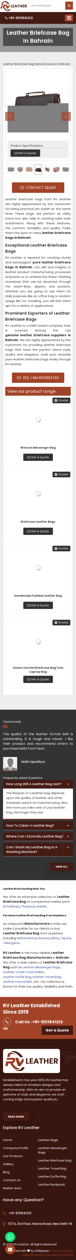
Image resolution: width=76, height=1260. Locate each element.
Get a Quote (57, 1030)
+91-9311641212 (19, 18)
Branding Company (60, 1255)
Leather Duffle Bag (17, 977)
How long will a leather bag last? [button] (33, 784)
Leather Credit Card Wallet (23, 972)
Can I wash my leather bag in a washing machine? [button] (31, 849)
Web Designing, (62, 1251)
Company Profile (15, 1148)
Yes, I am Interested (38, 377)
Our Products (13, 1156)
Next (66, 116)
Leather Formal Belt (17, 982)
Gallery (8, 1164)
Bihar (55, 938)
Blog (6, 1172)
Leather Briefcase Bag (54, 1160)
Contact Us (11, 1180)
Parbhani (12, 906)
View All (62, 867)
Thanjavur (28, 906)
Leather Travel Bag (46, 977)
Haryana (44, 938)
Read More (16, 1117)
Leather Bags (48, 1140)
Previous (9, 116)
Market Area (12, 1188)
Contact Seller (38, 187)
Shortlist (61, 400)
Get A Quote (38, 457)
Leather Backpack (51, 1184)
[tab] (38, 784)
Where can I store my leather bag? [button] (34, 836)
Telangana (11, 943)
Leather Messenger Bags (41, 967)
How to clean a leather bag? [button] (30, 825)
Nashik (41, 906)
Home (7, 1140)
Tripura (65, 938)
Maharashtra (26, 938)
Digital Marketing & (34, 1255)
